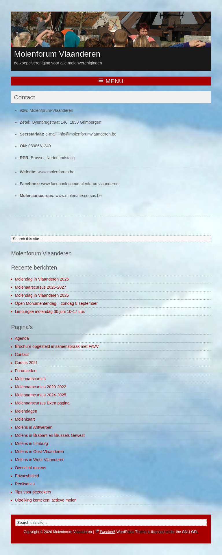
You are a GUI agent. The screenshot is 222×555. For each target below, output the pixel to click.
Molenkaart (25, 419)
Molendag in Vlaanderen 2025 (42, 295)
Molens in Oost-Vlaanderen (39, 451)
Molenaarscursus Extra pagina (42, 403)
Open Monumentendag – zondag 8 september (56, 303)
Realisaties (24, 484)
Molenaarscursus (30, 378)
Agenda (22, 338)
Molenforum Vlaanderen (57, 53)
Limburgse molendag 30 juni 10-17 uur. (50, 311)
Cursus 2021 (26, 362)
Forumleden (25, 370)
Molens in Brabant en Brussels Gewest (49, 435)
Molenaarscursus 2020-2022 (40, 387)
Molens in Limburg (31, 443)
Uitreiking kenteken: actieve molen (45, 500)
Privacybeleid (27, 476)
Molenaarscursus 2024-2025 (40, 395)
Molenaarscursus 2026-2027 (40, 287)
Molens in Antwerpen (33, 427)
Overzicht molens (30, 467)
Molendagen (26, 411)
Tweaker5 (107, 532)
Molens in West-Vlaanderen (39, 459)
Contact (22, 354)
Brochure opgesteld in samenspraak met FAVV (57, 346)
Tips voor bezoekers (33, 492)
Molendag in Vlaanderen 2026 (42, 279)
